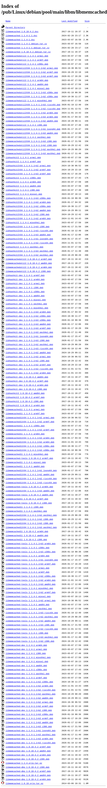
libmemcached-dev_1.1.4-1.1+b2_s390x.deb (29, 681)
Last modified (69, 21)
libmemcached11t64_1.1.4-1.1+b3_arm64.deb (30, 437)
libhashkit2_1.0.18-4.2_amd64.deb (25, 393)
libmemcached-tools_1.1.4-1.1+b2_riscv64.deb (32, 628)
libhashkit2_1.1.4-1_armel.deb (23, 157)
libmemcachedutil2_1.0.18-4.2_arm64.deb (29, 267)
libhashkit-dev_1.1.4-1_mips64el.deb (27, 307)
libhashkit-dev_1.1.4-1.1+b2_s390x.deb (28, 316)
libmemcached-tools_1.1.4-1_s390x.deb (27, 547)
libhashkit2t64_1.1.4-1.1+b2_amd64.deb (28, 210)
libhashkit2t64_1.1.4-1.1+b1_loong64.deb (29, 238)
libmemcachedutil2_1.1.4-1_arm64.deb (27, 80)
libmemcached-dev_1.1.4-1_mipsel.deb (27, 661)
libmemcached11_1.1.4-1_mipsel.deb (26, 462)
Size (87, 21)
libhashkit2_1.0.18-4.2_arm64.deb (25, 405)
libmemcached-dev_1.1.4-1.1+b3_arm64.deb (29, 738)
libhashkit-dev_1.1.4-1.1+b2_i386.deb (27, 360)
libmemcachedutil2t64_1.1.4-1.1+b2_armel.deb (32, 68)
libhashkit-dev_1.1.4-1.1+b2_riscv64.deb (29, 368)
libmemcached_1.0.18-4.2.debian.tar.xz (28, 51)
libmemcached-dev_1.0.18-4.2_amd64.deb (28, 750)
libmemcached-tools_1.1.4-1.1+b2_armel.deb (31, 600)
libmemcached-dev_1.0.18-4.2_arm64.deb (28, 754)
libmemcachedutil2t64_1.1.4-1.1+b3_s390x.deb (32, 92)
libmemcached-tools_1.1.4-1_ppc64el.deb (29, 608)
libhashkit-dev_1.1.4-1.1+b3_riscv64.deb (29, 348)
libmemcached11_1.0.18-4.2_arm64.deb (27, 531)
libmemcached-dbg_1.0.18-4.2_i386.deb (27, 767)
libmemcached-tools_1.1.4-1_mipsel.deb (28, 596)
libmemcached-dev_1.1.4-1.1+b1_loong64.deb (31, 730)
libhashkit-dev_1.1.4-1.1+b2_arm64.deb (28, 372)
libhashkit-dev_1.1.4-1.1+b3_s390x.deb (28, 320)
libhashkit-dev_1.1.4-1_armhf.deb (25, 275)
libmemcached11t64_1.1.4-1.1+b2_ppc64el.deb (31, 515)
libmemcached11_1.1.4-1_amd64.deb (25, 466)
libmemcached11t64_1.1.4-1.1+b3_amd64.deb (30, 490)
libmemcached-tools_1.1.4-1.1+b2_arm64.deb (31, 580)
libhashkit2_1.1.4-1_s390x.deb (23, 177)
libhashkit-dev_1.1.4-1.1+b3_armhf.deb (28, 328)
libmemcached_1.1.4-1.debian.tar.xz (26, 43)
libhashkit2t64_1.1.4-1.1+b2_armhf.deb (28, 169)
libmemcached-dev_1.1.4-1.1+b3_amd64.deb (29, 722)
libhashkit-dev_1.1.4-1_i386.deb (24, 287)
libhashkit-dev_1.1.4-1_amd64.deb (25, 295)
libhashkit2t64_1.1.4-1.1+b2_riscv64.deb (29, 242)
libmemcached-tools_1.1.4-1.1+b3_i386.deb (30, 624)
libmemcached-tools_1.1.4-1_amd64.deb (27, 604)
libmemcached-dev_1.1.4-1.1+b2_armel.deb (29, 702)
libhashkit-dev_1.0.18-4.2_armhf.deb (27, 381)
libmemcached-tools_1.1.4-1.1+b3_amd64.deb (31, 584)
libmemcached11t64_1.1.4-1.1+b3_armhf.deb (30, 429)
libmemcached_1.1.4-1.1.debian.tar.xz (27, 47)
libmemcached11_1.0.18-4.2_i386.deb (26, 539)
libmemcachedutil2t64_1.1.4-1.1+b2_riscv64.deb (33, 108)
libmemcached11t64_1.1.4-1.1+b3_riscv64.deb (31, 482)
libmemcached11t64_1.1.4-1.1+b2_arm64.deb (30, 442)
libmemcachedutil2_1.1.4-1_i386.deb (26, 124)
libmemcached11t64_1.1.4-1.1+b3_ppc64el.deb (31, 527)
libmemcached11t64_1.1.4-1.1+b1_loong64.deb (31, 470)
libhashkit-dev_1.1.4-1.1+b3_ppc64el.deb (29, 332)
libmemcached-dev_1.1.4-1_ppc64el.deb (27, 673)
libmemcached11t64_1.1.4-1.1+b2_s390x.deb (30, 446)
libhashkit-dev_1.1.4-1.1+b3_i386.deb (27, 340)
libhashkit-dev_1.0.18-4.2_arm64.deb (27, 385)
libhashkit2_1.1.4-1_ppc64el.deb (24, 246)
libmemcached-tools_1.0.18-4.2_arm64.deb (29, 486)
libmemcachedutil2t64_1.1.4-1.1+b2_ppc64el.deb (33, 149)
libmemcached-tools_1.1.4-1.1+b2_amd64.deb (31, 620)
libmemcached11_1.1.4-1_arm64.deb (25, 433)
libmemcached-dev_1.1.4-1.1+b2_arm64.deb (29, 685)
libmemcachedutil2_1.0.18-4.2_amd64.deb (29, 263)
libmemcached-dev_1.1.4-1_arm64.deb (26, 645)
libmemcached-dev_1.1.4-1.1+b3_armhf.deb (29, 718)
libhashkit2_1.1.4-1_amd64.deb (23, 185)
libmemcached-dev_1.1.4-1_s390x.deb (26, 669)
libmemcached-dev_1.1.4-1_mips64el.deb (28, 657)
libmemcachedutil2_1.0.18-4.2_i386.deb (28, 271)
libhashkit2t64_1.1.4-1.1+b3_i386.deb (27, 226)
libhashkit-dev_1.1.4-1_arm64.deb (25, 279)
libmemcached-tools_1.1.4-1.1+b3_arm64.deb (31, 543)
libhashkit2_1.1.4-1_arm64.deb (23, 181)
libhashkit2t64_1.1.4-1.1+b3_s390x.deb (28, 198)
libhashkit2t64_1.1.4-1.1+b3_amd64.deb (28, 234)
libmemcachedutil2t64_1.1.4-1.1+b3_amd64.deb (32, 133)
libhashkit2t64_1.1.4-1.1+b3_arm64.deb (28, 202)
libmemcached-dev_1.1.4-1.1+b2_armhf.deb (29, 706)
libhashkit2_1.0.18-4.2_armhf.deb (25, 397)
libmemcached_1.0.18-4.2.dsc (22, 31)
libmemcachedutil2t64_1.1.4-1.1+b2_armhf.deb (32, 72)
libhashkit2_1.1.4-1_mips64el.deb (25, 222)
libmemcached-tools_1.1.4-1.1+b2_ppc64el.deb (32, 616)
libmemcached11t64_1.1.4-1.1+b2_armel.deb (30, 417)
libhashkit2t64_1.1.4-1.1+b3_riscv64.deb (29, 230)
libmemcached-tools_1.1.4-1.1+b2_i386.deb (30, 641)
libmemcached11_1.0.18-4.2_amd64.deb (27, 535)
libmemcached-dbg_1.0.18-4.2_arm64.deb (28, 779)
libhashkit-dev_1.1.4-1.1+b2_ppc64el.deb (29, 344)
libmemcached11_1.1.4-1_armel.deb (25, 409)
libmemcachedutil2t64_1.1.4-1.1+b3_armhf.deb (32, 76)
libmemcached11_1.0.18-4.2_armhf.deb (27, 498)
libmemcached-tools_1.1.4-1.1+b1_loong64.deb (32, 559)
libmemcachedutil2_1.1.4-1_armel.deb (27, 55)
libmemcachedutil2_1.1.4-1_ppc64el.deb (28, 137)
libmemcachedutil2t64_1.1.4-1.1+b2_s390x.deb (32, 96)
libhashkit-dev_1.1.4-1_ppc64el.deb (26, 303)
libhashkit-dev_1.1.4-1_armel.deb (25, 283)
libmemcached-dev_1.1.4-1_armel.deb (26, 649)
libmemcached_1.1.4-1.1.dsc (21, 35)
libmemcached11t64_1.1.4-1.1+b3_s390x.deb (30, 450)
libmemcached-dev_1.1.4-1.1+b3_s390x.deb (29, 714)
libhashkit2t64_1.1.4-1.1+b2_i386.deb (27, 214)
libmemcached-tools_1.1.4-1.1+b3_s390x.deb (31, 551)
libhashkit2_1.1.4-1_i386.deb (23, 190)
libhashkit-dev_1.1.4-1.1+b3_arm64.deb (28, 311)
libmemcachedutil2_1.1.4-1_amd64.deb (27, 84)
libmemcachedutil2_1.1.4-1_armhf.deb (27, 59)
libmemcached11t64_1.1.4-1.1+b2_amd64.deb (30, 474)
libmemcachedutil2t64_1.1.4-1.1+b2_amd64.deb (32, 120)
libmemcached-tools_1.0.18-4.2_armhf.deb (29, 458)
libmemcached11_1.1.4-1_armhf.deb (25, 413)
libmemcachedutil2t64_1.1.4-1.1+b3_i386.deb (31, 141)
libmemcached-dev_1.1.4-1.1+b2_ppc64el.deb (31, 693)
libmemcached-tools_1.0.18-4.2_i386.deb (29, 502)
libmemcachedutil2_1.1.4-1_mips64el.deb (29, 100)
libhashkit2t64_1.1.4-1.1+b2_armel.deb (28, 165)
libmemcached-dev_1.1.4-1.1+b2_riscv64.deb (31, 689)
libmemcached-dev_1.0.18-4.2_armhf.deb (28, 746)
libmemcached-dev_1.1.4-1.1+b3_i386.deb (29, 726)
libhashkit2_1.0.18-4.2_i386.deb (24, 401)
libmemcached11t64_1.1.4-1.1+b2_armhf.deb (30, 421)
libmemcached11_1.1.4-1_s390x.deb (25, 425)
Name (8, 21)
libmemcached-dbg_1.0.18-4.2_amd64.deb (28, 775)
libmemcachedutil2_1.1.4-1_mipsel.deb (27, 88)
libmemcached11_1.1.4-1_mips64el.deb (27, 454)
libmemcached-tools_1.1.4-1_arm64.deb (27, 555)
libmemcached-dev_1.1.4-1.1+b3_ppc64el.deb (31, 734)
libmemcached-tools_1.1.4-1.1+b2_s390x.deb (31, 576)
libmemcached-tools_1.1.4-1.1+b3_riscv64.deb (32, 612)
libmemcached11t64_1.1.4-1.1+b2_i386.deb (29, 519)
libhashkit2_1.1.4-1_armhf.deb (23, 161)
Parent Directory (15, 27)
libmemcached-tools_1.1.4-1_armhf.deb (27, 572)
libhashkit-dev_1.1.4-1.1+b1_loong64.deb (29, 336)
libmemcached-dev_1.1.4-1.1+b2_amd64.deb (29, 698)
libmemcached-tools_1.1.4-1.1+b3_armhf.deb (31, 563)
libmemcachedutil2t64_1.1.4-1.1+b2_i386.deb (31, 145)
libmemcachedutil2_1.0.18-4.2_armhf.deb (29, 259)
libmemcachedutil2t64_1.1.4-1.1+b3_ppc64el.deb (33, 153)
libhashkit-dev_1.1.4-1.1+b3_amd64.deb (28, 324)
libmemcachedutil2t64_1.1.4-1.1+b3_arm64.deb (32, 116)
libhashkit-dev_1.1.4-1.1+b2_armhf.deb (28, 364)
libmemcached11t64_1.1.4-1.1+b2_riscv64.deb (31, 478)
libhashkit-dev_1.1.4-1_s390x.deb (25, 291)
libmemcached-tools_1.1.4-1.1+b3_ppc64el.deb (32, 637)
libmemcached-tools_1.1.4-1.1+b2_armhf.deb (31, 592)
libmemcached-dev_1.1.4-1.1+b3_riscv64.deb (31, 742)
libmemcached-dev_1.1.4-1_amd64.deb (26, 665)
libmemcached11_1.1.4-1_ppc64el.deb (26, 511)
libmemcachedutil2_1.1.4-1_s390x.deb (27, 64)
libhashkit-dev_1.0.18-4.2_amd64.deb (27, 376)
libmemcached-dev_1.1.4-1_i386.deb (26, 653)
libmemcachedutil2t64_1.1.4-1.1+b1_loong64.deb (33, 129)
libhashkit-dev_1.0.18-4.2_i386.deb (26, 389)
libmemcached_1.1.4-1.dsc (20, 39)
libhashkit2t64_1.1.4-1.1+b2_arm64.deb (28, 218)
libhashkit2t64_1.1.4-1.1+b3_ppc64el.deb (29, 250)
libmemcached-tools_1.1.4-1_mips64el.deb (29, 588)
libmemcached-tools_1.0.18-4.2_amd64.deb (29, 494)
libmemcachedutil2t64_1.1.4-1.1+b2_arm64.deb (32, 112)
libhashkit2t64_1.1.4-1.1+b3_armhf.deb (28, 173)
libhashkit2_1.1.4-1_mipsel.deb (24, 194)
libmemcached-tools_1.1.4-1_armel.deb (27, 567)
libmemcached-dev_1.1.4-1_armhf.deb (26, 677)
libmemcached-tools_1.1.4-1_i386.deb (27, 633)
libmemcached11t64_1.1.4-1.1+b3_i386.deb (29, 523)
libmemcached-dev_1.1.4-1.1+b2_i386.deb (29, 710)
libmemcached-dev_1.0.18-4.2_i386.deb (27, 759)
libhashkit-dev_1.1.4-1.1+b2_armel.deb (28, 356)
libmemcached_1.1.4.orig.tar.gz (24, 763)
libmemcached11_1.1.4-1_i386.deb (24, 507)
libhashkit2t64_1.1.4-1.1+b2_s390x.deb (28, 206)
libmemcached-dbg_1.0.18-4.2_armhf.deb (28, 771)
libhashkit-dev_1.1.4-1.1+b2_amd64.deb (28, 352)
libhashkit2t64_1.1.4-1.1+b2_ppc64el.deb (29, 255)
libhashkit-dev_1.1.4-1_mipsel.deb (26, 299)
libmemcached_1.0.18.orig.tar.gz (24, 783)
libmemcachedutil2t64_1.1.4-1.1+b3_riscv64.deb (33, 104)
